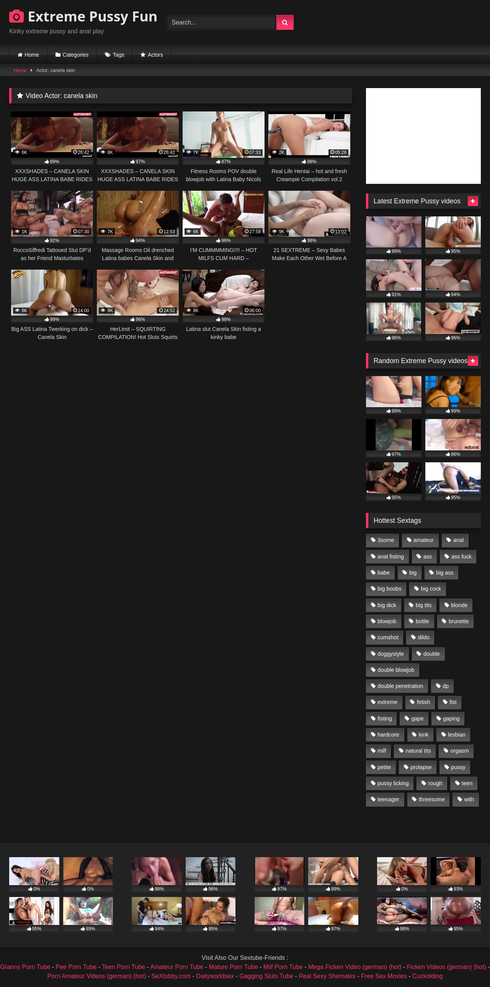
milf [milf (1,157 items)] (381, 751)
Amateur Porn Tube (177, 967)
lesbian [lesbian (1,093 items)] (457, 735)
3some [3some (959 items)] (385, 540)
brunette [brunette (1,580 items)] (459, 621)
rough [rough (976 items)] (435, 783)
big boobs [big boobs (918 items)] (389, 589)
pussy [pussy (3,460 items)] (458, 767)
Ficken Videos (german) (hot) (446, 967)
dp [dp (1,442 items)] (446, 686)
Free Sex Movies (384, 976)
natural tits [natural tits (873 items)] (418, 751)
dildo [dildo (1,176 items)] (423, 637)
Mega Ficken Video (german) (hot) (354, 967)
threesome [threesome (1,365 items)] (432, 799)
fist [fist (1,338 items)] (452, 702)
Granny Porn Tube (25, 967)
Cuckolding (427, 976)
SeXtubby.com (171, 976)
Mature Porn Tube (233, 967)
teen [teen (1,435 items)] (467, 783)
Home (32, 55)
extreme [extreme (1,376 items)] (387, 702)
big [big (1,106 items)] (412, 573)
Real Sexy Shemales (327, 976)
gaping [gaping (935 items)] (451, 718)
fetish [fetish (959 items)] (423, 702)
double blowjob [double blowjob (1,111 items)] (395, 670)
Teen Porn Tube (123, 967)
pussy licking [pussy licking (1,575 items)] (393, 783)
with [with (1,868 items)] (469, 799)
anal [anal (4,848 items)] (458, 540)
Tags (118, 55)
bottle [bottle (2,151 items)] (422, 621)
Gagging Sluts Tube (266, 976)
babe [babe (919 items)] (383, 573)
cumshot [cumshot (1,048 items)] (387, 637)
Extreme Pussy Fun (83, 16)
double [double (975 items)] (431, 654)
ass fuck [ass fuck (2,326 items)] (461, 556)
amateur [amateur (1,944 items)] (423, 540)
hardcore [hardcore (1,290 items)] (388, 735)
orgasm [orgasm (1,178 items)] (460, 751)
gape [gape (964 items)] (418, 718)
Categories (76, 55)
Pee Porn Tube (76, 967)
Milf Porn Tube (283, 967)
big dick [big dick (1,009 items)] (386, 605)
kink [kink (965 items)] (424, 735)
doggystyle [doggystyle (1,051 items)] (390, 654)
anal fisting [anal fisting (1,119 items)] (390, 556)
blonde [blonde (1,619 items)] (459, 605)
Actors (155, 55)
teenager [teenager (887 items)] (388, 799)
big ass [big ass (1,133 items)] (445, 573)
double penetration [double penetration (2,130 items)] (400, 686)
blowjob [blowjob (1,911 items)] (386, 621)
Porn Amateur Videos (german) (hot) (96, 976)
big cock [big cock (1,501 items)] (431, 589)
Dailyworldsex (215, 976)
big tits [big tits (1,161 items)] (424, 605)
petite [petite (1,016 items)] (384, 767)
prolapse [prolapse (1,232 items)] (420, 767)
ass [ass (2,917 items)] (427, 556)
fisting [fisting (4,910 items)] (384, 718)
